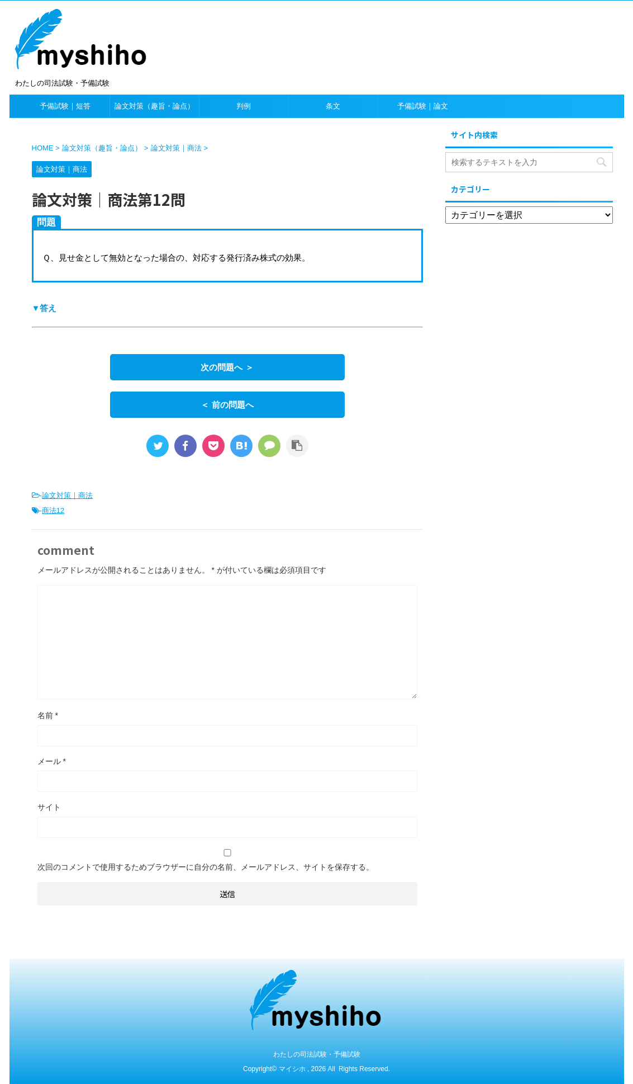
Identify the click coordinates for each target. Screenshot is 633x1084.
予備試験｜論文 (422, 106)
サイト (49, 807)
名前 (47, 715)
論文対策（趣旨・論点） (154, 106)
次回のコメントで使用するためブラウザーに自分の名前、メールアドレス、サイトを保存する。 (205, 867)
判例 (243, 106)
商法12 (53, 510)
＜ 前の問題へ (227, 404)
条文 (333, 106)
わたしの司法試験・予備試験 (316, 1054)
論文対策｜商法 (67, 495)
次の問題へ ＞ (227, 367)
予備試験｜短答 (65, 106)
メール (51, 761)
